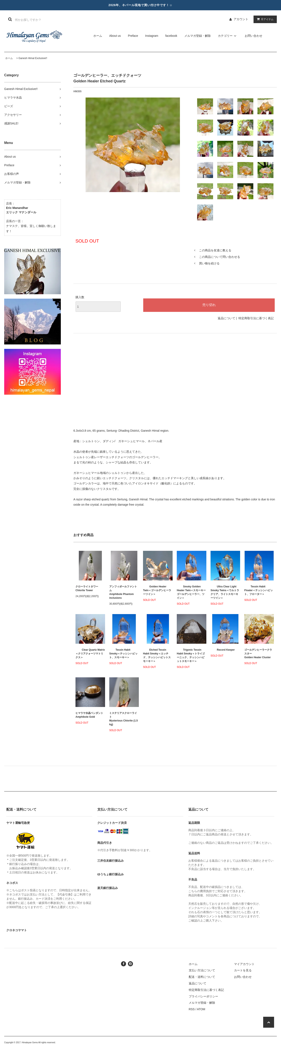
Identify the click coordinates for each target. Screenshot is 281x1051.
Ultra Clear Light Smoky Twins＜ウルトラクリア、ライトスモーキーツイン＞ (225, 592)
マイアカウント (244, 964)
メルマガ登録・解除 (197, 35)
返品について (226, 318)
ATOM (201, 1009)
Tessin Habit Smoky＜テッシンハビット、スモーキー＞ (123, 653)
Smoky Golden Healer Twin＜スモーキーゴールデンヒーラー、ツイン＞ (191, 592)
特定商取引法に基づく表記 (256, 318)
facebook (171, 35)
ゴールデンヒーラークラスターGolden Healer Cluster (258, 653)
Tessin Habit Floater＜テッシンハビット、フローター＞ (258, 590)
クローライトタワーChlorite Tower (86, 588)
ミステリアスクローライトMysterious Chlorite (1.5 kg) (123, 719)
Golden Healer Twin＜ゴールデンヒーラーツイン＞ (157, 590)
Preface (133, 35)
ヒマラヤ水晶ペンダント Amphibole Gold (89, 715)
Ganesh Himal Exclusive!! (32, 58)
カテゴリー (228, 35)
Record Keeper (223, 649)
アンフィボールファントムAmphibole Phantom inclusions (123, 592)
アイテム (264, 19)
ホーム (97, 35)
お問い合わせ (253, 35)
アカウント (241, 19)
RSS (192, 1009)
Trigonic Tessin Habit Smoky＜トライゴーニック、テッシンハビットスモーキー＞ (191, 655)
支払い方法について (202, 970)
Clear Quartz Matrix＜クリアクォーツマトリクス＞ (90, 653)
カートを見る (243, 970)
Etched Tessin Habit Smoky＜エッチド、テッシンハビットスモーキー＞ (157, 655)
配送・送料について (202, 976)
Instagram (151, 35)
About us (115, 35)
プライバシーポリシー (203, 996)
